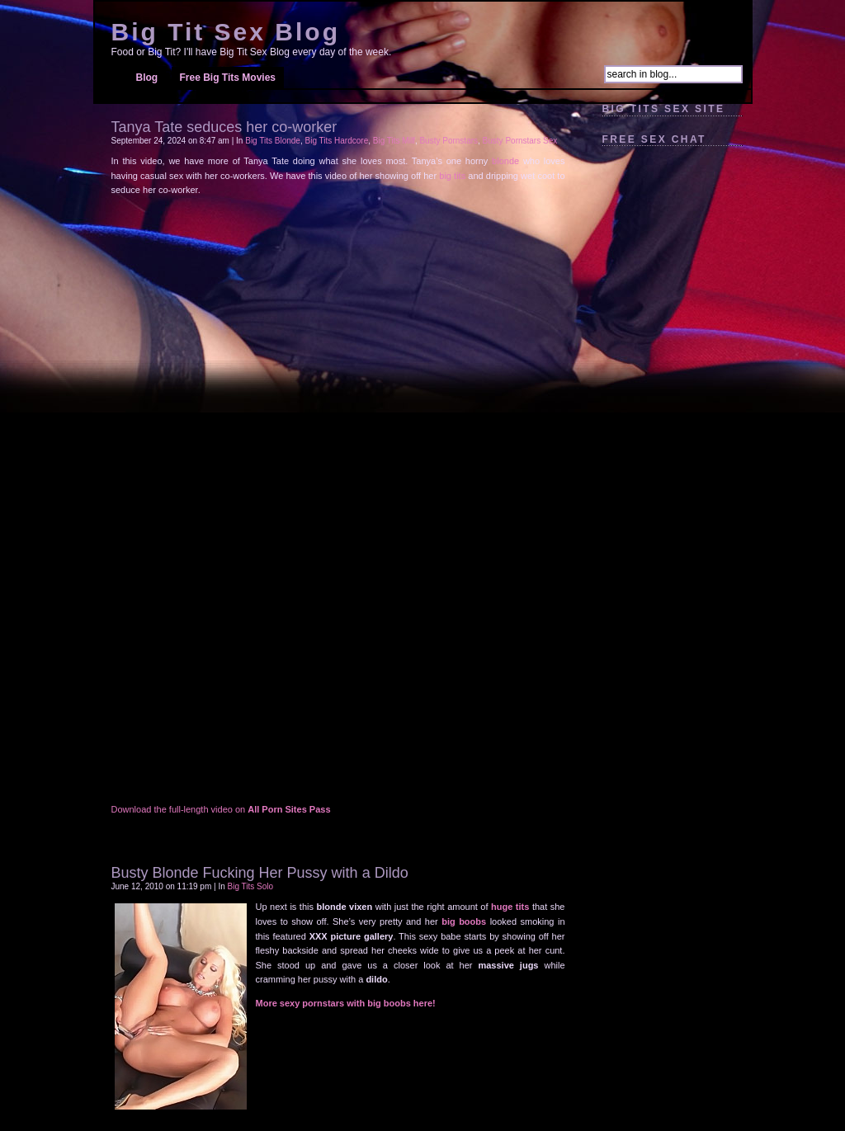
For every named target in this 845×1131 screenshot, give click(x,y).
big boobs (463, 921)
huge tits (510, 907)
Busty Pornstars (448, 140)
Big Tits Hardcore (337, 140)
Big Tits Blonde (272, 140)
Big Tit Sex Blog (225, 31)
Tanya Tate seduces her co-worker (224, 127)
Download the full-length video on (221, 809)
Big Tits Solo (251, 886)
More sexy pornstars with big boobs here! (346, 1003)
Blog (147, 77)
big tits (452, 176)
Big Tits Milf (394, 140)
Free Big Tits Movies (228, 77)
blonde (505, 161)
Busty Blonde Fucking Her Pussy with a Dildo (259, 873)
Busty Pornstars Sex (520, 140)
